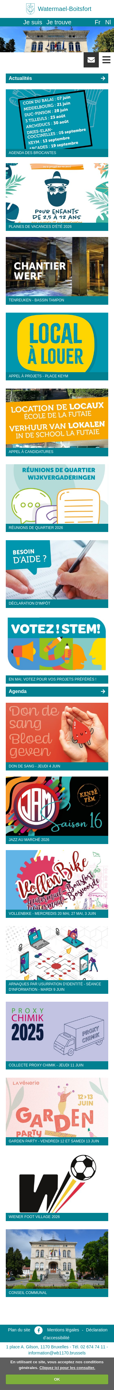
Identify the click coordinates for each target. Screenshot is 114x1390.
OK (57, 1379)
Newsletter (91, 62)
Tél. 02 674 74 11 (88, 1346)
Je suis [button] (32, 22)
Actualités (20, 78)
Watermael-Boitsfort (65, 8)
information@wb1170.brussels (57, 1353)
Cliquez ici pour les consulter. (67, 1367)
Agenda (18, 691)
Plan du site (19, 1329)
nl (108, 22)
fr (97, 22)
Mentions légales (63, 1329)
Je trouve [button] (59, 22)
